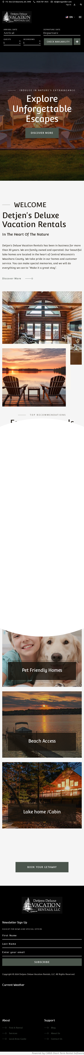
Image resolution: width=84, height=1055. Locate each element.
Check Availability (58, 42)
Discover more (42, 132)
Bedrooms (29, 39)
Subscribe (42, 962)
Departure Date (52, 30)
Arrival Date (10, 30)
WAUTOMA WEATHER (29, 1000)
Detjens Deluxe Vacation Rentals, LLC (37, 974)
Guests (7, 39)
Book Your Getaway (42, 867)
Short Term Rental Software (68, 1053)
